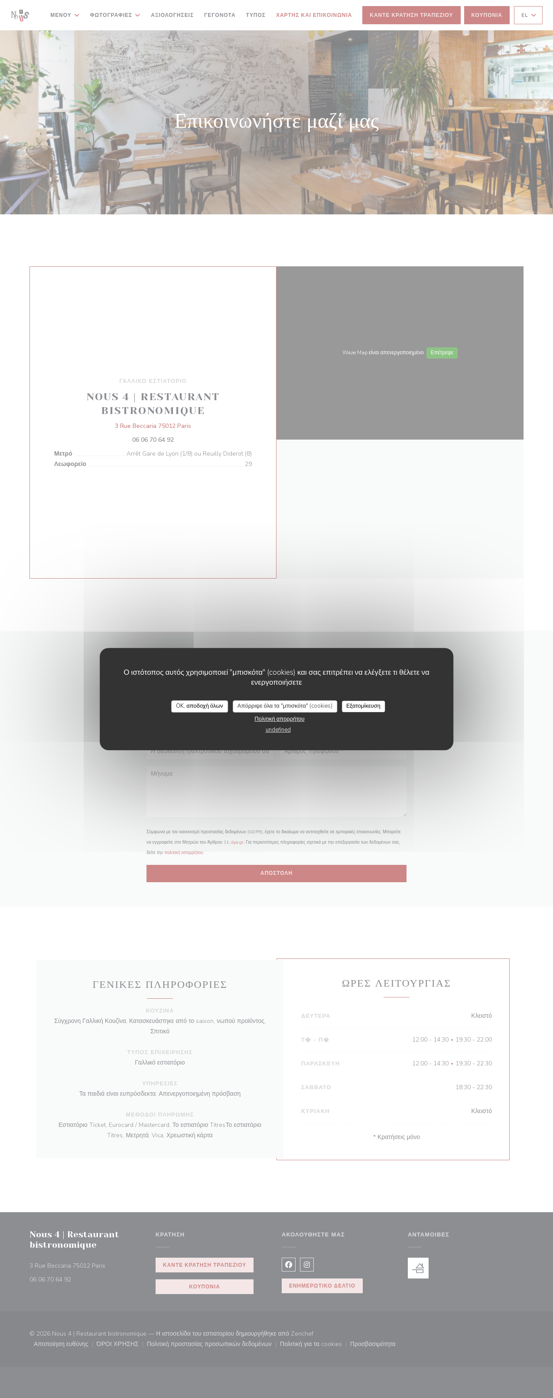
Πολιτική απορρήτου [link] (279, 719)
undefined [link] (278, 730)
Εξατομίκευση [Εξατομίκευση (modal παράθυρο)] (363, 706)
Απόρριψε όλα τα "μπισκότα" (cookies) (284, 706)
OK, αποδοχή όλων (199, 706)
